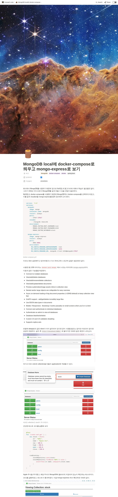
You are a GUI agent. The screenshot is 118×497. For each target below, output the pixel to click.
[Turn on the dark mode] (114, 3)
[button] (7, 2)
